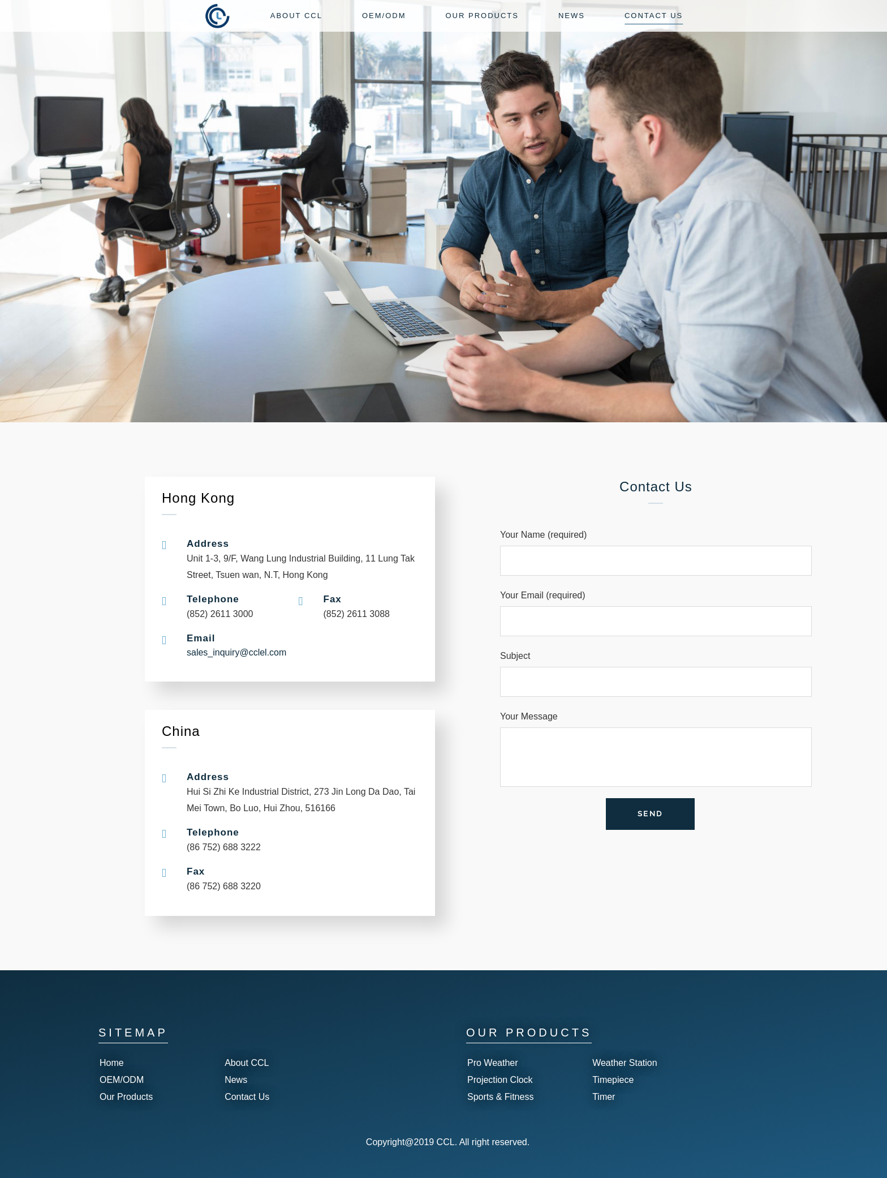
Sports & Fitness (500, 1097)
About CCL (247, 1063)
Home (112, 1063)
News (236, 1080)
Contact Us (247, 1097)
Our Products (126, 1097)
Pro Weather (492, 1063)
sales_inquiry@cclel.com (236, 652)
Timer (603, 1097)
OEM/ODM (122, 1080)
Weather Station (624, 1063)
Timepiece (613, 1080)
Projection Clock (500, 1080)
